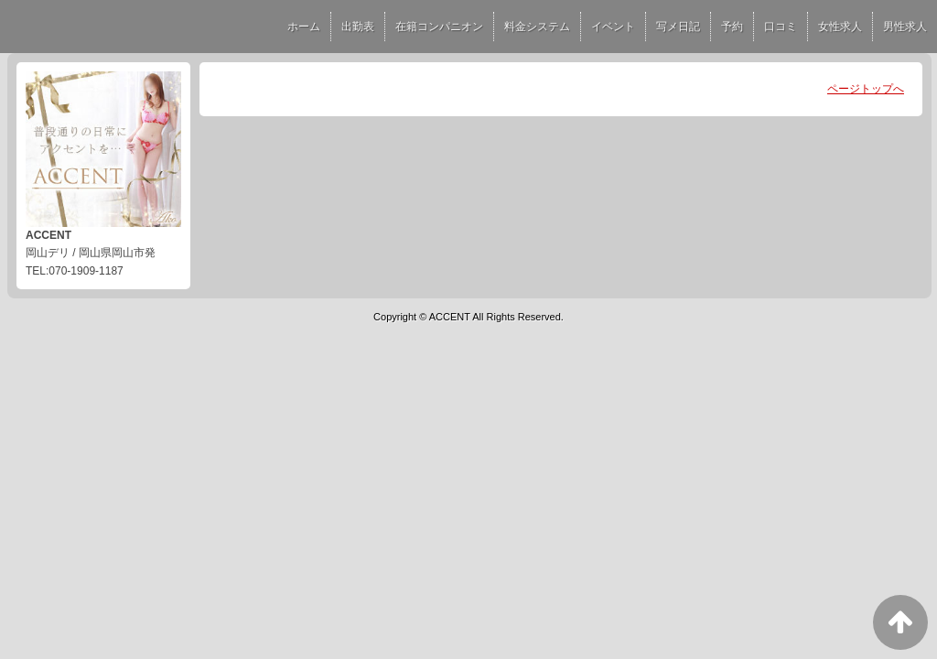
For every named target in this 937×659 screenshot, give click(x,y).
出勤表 (357, 26)
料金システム (537, 26)
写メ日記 (678, 26)
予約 (732, 26)
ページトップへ (865, 88)
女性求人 (840, 26)
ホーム (303, 26)
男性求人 (905, 26)
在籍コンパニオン (439, 26)
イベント (613, 26)
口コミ (780, 26)
